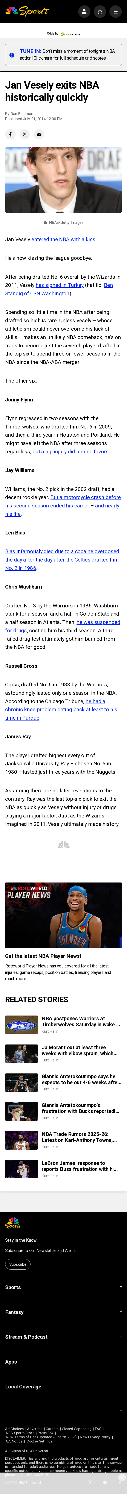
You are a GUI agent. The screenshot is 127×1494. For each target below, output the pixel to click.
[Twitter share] (25, 134)
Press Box (46, 1433)
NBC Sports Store (20, 1433)
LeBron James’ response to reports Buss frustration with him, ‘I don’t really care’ (81, 1166)
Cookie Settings (39, 1441)
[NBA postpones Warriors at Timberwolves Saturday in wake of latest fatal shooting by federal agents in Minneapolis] (21, 1025)
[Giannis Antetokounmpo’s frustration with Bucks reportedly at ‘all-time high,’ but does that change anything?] (21, 1111)
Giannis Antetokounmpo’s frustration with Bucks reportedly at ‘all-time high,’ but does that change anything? (80, 1108)
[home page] (27, 11)
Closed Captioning (77, 1429)
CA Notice (14, 1441)
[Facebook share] (10, 134)
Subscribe (17, 1264)
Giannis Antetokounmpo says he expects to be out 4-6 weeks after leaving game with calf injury (80, 1079)
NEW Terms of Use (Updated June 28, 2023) (41, 1437)
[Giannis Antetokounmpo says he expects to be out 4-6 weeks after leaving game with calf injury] (21, 1082)
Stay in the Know (21, 1240)
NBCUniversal (37, 1451)
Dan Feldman (22, 113)
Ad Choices (14, 1429)
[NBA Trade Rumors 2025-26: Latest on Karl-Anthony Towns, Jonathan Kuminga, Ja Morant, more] (21, 1140)
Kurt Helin (50, 1031)
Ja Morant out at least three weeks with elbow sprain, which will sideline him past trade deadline (77, 1050)
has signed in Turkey (60, 285)
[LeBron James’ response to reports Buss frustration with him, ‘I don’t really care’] (21, 1169)
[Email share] (39, 134)
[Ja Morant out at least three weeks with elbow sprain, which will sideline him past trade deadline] (21, 1053)
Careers (52, 1429)
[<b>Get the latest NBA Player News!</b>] (63, 915)
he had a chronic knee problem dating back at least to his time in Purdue (61, 709)
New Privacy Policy (95, 1437)
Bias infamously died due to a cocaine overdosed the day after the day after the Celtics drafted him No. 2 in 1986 (62, 559)
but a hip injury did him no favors (70, 452)
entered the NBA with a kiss (63, 239)
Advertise (35, 1429)
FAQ (98, 1429)
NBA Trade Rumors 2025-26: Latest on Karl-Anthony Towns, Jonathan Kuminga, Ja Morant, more (77, 1137)
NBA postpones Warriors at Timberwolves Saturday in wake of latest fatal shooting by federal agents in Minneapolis (81, 1022)
